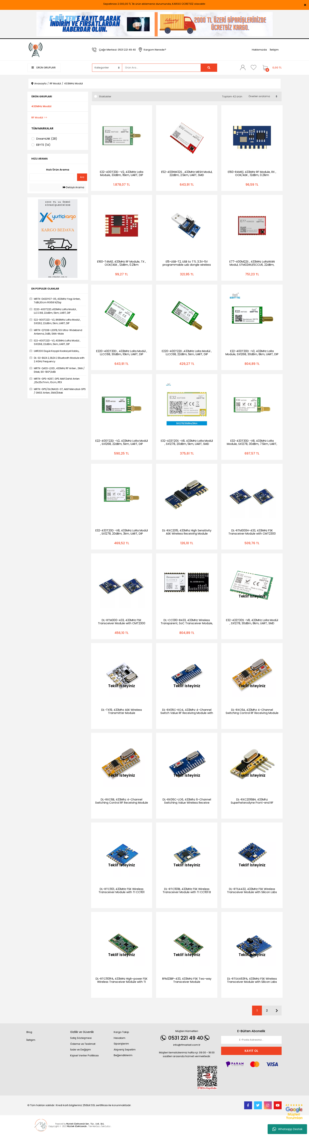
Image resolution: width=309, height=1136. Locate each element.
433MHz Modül (73, 83)
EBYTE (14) (43, 145)
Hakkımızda (259, 50)
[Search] (161, 68)
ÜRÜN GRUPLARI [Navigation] (44, 67)
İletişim (274, 50)
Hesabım (119, 1038)
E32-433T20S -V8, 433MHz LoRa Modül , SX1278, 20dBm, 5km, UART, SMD (187, 442)
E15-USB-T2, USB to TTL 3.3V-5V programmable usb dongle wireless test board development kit (187, 265)
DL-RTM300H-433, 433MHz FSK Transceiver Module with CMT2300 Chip (252, 533)
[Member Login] (243, 67)
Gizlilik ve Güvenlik (82, 1032)
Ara (82, 177)
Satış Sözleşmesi (81, 1038)
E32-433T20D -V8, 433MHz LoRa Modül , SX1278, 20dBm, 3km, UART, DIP (121, 532)
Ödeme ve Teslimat (82, 1044)
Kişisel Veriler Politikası (84, 1055)
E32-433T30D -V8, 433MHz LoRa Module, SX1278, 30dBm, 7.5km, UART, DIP (252, 444)
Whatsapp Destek (287, 1129)
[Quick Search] (51, 177)
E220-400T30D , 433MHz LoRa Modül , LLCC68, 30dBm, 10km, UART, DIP (121, 352)
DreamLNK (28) (46, 139)
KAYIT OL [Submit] (251, 1051)
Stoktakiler (105, 96)
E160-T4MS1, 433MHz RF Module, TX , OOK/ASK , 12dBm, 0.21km (121, 263)
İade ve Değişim (80, 1049)
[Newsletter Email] (251, 1040)
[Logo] (35, 49)
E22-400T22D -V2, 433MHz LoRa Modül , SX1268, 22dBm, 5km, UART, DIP (121, 442)
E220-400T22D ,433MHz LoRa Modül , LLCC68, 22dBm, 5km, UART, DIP (187, 352)
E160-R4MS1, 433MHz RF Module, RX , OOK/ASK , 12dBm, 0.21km (252, 173)
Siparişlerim (121, 1044)
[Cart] (271, 68)
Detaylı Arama (73, 187)
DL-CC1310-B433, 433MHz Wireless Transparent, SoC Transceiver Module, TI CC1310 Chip (187, 623)
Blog (29, 1032)
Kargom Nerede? (155, 50)
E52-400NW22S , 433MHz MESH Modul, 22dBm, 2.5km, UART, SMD (186, 173)
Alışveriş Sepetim (125, 1049)
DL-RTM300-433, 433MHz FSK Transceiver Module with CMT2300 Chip (121, 623)
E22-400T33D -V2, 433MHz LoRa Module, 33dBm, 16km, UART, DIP (121, 173)
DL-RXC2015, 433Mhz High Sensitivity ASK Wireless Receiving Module (186, 532)
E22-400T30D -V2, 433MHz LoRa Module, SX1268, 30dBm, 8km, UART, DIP (251, 352)
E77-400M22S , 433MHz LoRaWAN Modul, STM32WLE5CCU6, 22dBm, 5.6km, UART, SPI (252, 265)
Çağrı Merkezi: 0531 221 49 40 (117, 50)
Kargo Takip (121, 1032)
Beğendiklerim (123, 1055)
